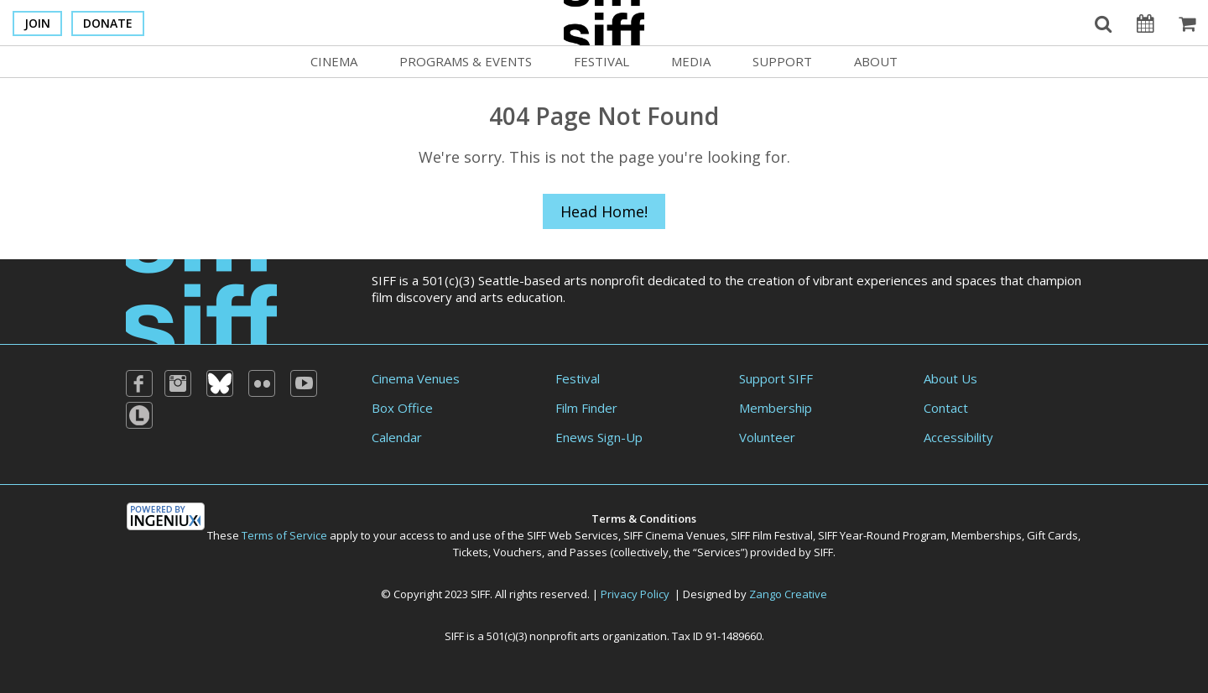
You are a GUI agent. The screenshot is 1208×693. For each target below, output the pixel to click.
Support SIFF (776, 378)
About (876, 61)
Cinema (333, 61)
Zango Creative (788, 594)
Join (37, 23)
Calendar (397, 437)
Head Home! (604, 211)
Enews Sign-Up (599, 437)
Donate (108, 23)
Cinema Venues (416, 378)
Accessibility (958, 437)
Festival (601, 61)
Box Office (402, 407)
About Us (950, 378)
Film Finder (586, 407)
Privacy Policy (635, 594)
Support (782, 61)
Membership (775, 407)
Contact (946, 407)
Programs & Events (465, 61)
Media (691, 61)
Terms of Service (284, 535)
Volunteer (767, 437)
